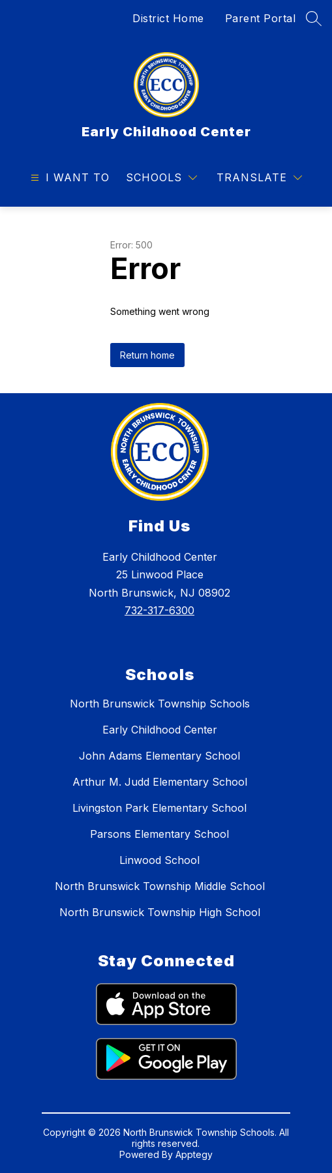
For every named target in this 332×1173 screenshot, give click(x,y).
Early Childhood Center (159, 729)
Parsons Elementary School (159, 833)
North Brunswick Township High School (159, 912)
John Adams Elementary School (159, 755)
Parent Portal (260, 18)
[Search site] (314, 18)
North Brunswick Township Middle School (160, 886)
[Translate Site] (259, 178)
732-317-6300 (159, 610)
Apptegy (194, 1154)
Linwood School (159, 860)
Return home (147, 355)
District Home (168, 18)
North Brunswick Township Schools (160, 703)
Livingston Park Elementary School (159, 807)
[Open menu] (68, 178)
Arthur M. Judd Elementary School (159, 781)
